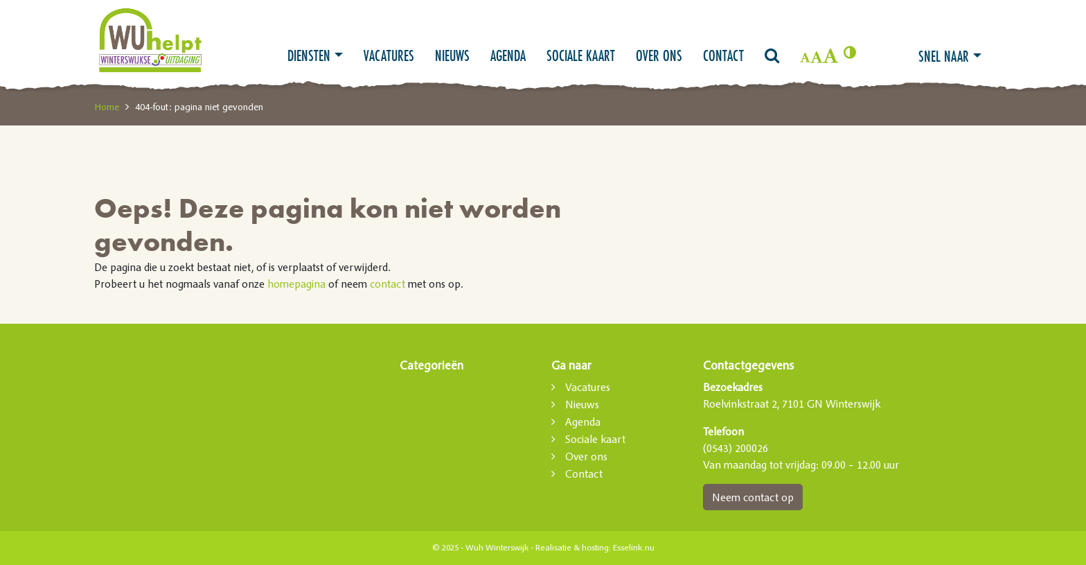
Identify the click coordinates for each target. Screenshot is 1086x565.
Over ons (659, 55)
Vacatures (389, 55)
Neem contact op (753, 497)
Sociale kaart (580, 55)
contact (387, 283)
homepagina (296, 283)
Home (106, 107)
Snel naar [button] (943, 56)
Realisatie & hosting (572, 547)
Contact (723, 55)
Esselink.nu (634, 547)
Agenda (508, 55)
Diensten (308, 55)
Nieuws (452, 55)
